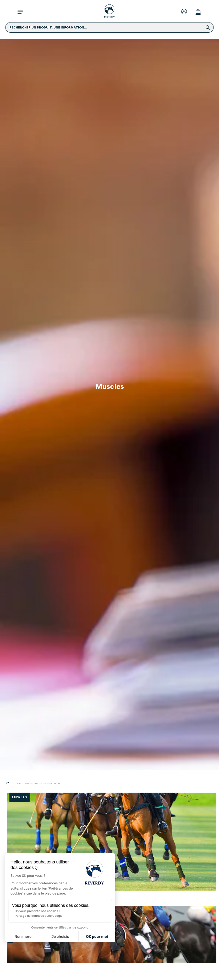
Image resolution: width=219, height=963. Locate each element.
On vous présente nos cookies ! (37, 911)
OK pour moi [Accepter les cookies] (97, 937)
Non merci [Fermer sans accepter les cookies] (23, 937)
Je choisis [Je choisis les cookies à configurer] (60, 937)
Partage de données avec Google (39, 916)
